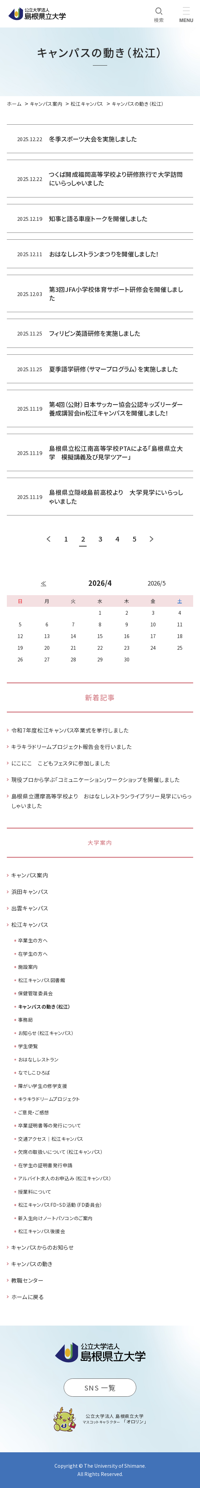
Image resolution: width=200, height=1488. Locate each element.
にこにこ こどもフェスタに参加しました (60, 763)
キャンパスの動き (32, 1264)
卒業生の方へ (33, 940)
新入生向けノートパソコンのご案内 (55, 1218)
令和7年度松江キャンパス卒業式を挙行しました (70, 730)
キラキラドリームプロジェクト (49, 1098)
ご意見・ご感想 (33, 1112)
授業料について (35, 1191)
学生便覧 (28, 1046)
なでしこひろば (34, 1072)
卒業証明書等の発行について (49, 1125)
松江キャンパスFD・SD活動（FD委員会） (60, 1204)
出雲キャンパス (29, 908)
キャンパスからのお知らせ (42, 1247)
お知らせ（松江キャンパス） (46, 1033)
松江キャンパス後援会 (41, 1231)
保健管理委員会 (35, 993)
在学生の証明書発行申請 (45, 1165)
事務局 (25, 1019)
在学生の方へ (33, 953)
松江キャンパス (29, 924)
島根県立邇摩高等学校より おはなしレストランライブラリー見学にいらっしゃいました (101, 801)
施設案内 (28, 966)
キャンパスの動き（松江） (44, 1006)
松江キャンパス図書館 (41, 980)
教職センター (27, 1280)
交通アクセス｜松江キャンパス (51, 1138)
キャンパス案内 (29, 875)
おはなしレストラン (38, 1059)
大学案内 (100, 842)
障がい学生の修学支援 (42, 1085)
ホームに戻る (27, 1297)
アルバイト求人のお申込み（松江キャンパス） (65, 1178)
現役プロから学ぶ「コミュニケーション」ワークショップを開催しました (95, 779)
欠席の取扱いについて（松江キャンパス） (60, 1151)
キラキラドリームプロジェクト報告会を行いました (71, 746)
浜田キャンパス (29, 891)
